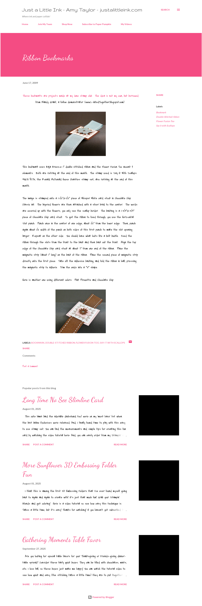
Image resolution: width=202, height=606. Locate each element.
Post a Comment (30, 366)
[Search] (165, 10)
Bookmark (161, 112)
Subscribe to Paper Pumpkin (96, 24)
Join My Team (45, 24)
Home (25, 24)
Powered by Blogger (101, 597)
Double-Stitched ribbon (167, 116)
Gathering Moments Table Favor (61, 539)
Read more (120, 444)
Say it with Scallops (165, 125)
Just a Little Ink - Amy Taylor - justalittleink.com (82, 9)
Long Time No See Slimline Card (62, 400)
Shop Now (67, 24)
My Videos (126, 24)
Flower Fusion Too (165, 121)
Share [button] (159, 95)
